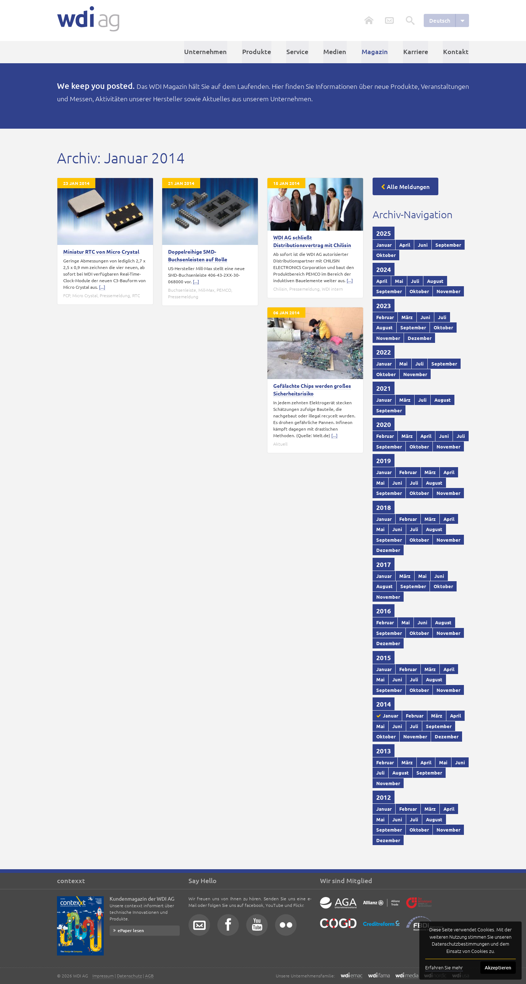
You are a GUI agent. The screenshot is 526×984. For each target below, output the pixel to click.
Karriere (416, 52)
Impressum (103, 976)
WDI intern (332, 288)
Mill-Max (206, 289)
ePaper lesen (131, 930)
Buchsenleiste (182, 289)
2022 (383, 352)
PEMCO (224, 289)
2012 (383, 797)
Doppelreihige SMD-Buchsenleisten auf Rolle (197, 255)
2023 (383, 305)
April (404, 244)
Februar (385, 317)
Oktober (386, 255)
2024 (383, 269)
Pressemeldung (115, 295)
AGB (149, 976)
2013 (383, 750)
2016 (383, 610)
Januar (384, 244)
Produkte (259, 52)
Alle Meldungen (408, 186)
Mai (399, 280)
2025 (383, 232)
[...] (102, 286)
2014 (383, 704)
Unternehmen (209, 52)
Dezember (419, 337)
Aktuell (280, 444)
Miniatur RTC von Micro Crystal (101, 251)
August (435, 280)
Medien (336, 52)
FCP (66, 295)
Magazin (376, 52)
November (448, 291)
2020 (383, 424)
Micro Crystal (85, 295)
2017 (383, 564)
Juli (415, 280)
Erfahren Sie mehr (444, 967)
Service (300, 52)
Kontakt (456, 52)
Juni (423, 244)
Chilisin (280, 288)
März (407, 317)
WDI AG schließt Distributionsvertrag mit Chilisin (312, 241)
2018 (383, 507)
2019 (383, 460)
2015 (383, 657)
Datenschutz (129, 976)
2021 (383, 388)
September (448, 244)
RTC (136, 295)
